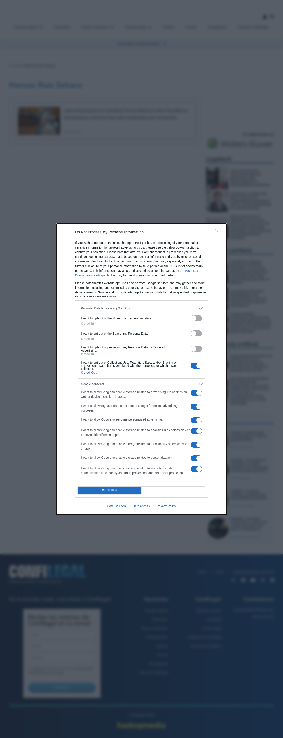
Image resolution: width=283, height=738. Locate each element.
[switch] (196, 318)
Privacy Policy (166, 506)
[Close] (218, 232)
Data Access (141, 506)
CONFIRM (109, 490)
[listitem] (141, 308)
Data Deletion (116, 506)
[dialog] (141, 369)
